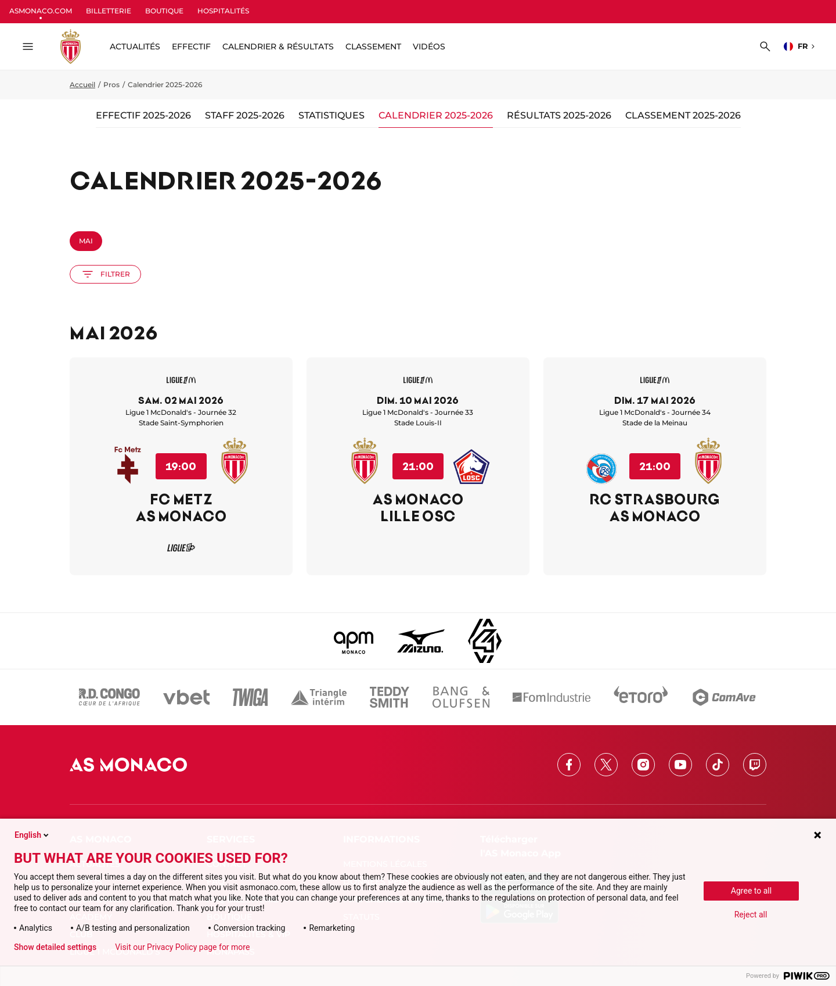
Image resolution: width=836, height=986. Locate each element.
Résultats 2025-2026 (559, 115)
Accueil (82, 84)
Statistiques (331, 115)
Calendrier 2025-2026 (436, 115)
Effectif (191, 46)
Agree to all (751, 890)
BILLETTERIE (108, 10)
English (33, 835)
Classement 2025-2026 (683, 115)
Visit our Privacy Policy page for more (182, 947)
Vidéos (429, 46)
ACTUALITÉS (135, 46)
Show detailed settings (55, 947)
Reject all (750, 914)
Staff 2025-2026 (244, 115)
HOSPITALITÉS (223, 10)
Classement (373, 46)
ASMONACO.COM (40, 10)
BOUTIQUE (164, 10)
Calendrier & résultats (278, 46)
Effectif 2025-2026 (143, 115)
